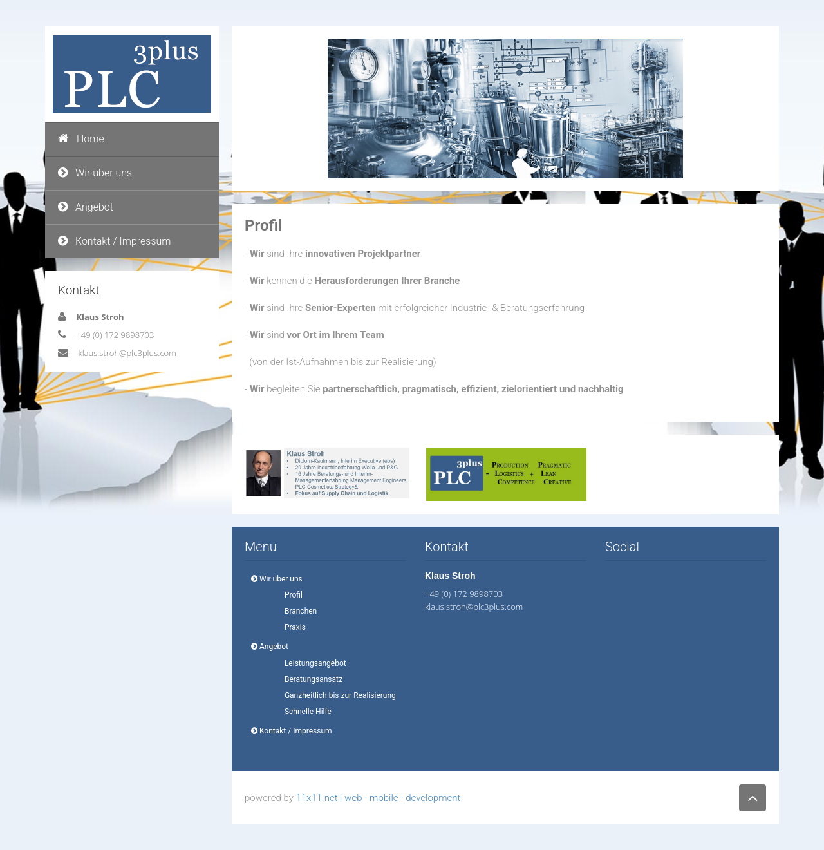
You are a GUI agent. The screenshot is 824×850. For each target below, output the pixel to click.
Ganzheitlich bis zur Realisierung (336, 695)
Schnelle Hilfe (304, 711)
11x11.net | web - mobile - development (377, 798)
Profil (290, 595)
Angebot (85, 207)
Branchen (297, 611)
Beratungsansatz (309, 679)
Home (81, 139)
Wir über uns (95, 173)
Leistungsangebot (311, 663)
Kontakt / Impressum (114, 241)
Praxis (291, 627)
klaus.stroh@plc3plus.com (127, 353)
